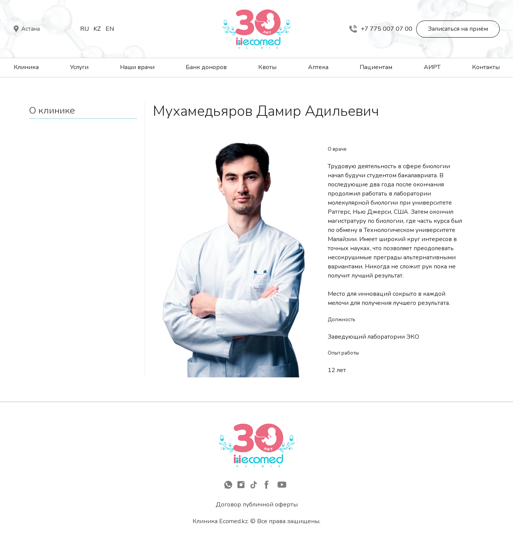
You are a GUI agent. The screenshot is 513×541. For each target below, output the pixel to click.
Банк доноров (206, 67)
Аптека (318, 67)
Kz (97, 29)
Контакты (486, 67)
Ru (84, 29)
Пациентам (376, 67)
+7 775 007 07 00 (380, 29)
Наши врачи (137, 67)
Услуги (79, 67)
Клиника (26, 67)
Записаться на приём (458, 29)
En (110, 29)
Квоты (267, 67)
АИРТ (432, 67)
